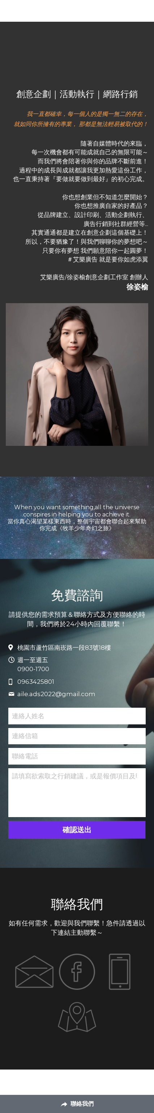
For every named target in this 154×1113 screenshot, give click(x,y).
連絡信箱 (25, 736)
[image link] (34, 972)
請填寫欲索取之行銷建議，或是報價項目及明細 (74, 776)
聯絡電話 (25, 756)
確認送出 (77, 829)
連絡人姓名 (28, 716)
